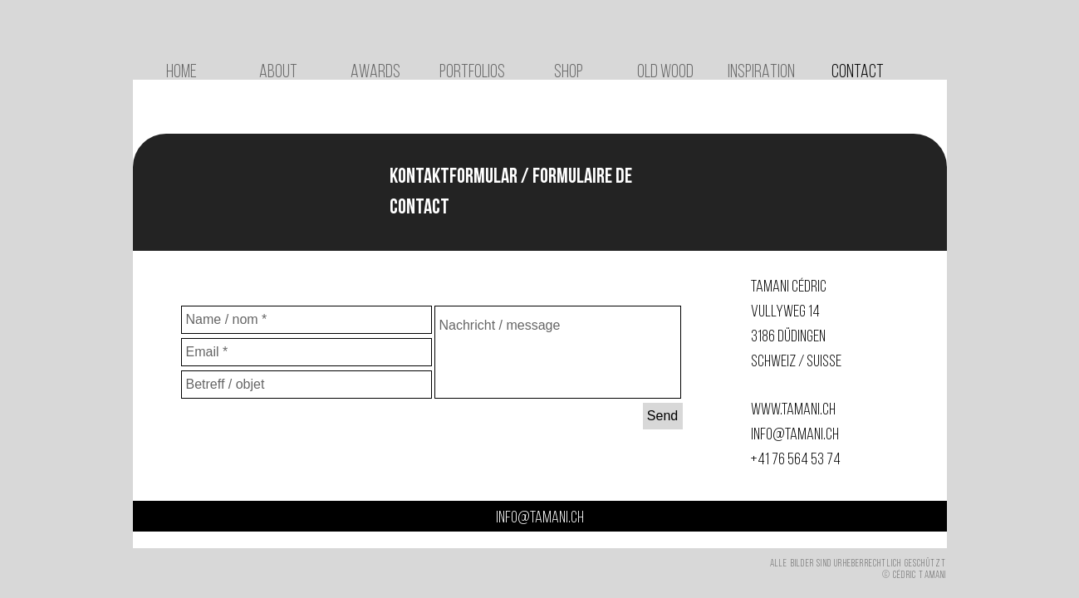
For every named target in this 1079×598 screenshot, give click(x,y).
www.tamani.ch (793, 410)
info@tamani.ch (795, 435)
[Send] (663, 416)
